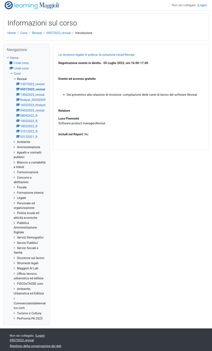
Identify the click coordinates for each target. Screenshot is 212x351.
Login (202, 5)
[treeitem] (26, 188)
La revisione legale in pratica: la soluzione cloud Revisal (96, 55)
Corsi (24, 33)
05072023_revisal (58, 33)
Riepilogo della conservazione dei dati (35, 346)
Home (11, 33)
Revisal (37, 33)
